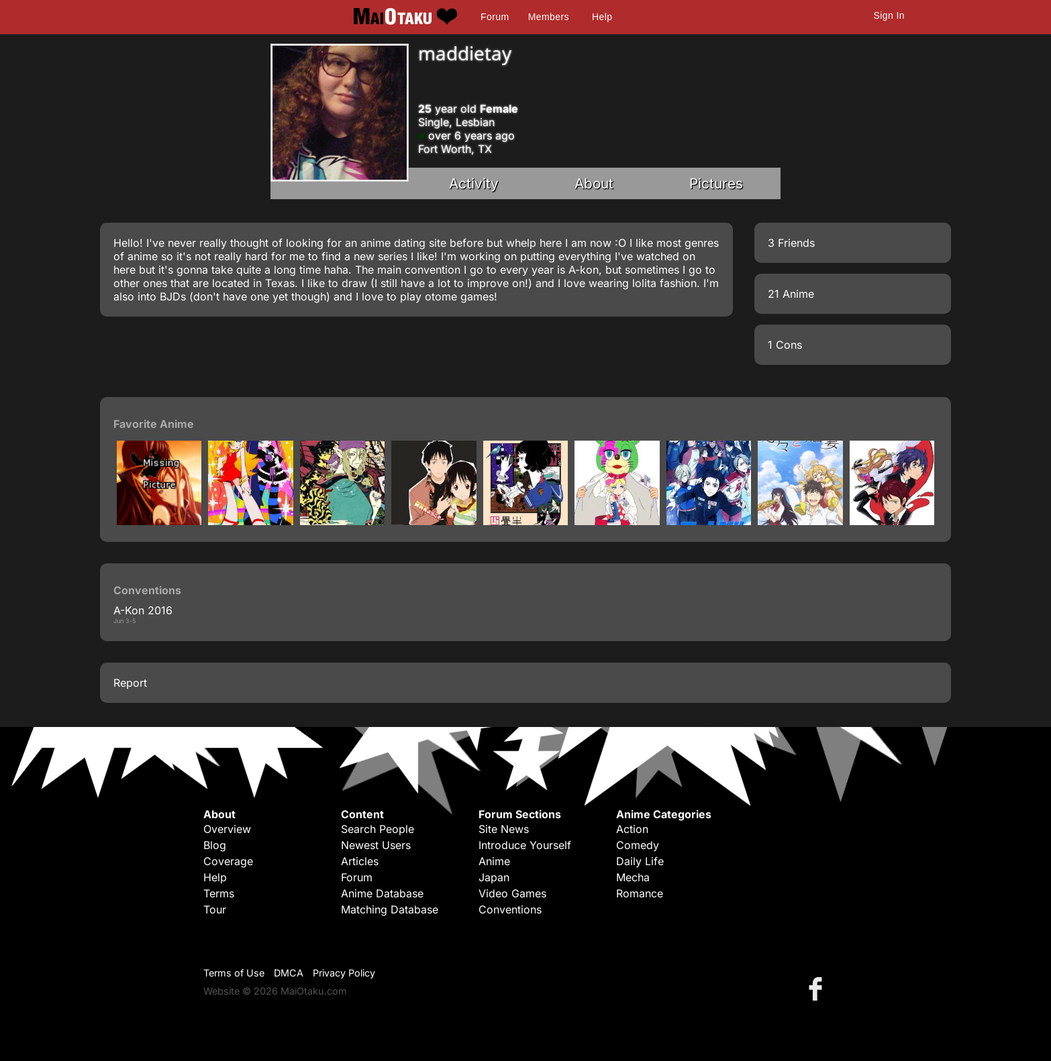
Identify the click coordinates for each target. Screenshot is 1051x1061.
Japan (494, 877)
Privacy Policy (344, 973)
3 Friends (791, 242)
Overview (227, 829)
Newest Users (376, 845)
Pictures (716, 183)
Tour (214, 909)
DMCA (288, 973)
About (593, 183)
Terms (218, 893)
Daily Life (640, 861)
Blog (214, 845)
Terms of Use (233, 973)
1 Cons (785, 344)
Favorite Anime (153, 424)
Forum (495, 16)
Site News (504, 829)
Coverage (228, 861)
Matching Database (389, 909)
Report (130, 682)
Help (602, 16)
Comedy (637, 845)
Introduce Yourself (525, 845)
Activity (474, 183)
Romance (639, 893)
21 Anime (791, 293)
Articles (360, 861)
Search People (377, 829)
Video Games (512, 893)
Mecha (633, 877)
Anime (494, 861)
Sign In (889, 15)
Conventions (510, 909)
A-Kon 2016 (142, 610)
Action (632, 829)
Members (548, 16)
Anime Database (382, 893)
